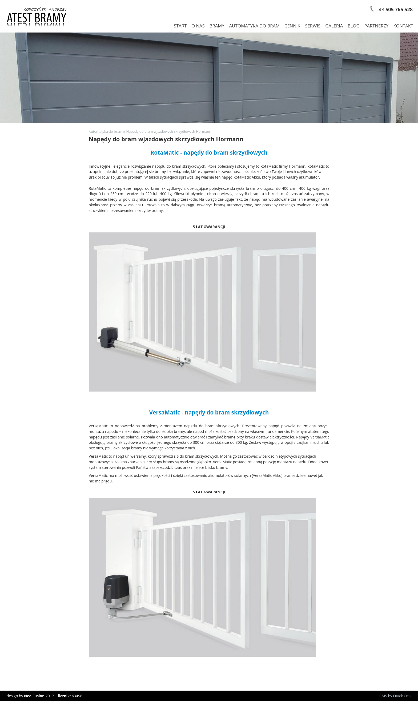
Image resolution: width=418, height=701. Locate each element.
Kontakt (403, 26)
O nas (197, 26)
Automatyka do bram (254, 26)
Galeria (334, 26)
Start (180, 26)
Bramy (217, 26)
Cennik (292, 26)
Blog (353, 26)
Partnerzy (376, 26)
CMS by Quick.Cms (395, 695)
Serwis (312, 26)
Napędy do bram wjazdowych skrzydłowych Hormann (168, 131)
